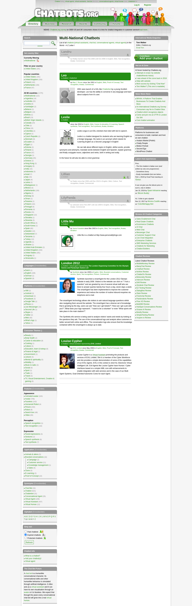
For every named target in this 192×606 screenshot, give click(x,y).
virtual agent (73, 266)
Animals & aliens (32, 454)
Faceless (28, 401)
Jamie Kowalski (78, 228)
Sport (78, 274)
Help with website (143, 81)
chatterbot (131, 1)
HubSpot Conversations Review (149, 307)
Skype (27, 312)
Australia (28, 101)
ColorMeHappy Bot (145, 204)
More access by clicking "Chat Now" (150, 84)
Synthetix (76, 272)
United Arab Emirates (33, 247)
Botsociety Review (143, 277)
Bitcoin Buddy (143, 193)
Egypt (27, 144)
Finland (28, 150)
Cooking (28, 343)
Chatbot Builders (143, 249)
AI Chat (139, 227)
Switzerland (29, 234)
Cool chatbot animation (145, 120)
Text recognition (124, 59)
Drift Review (141, 282)
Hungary (28, 166)
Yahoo (27, 323)
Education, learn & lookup (35, 349)
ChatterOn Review (143, 274)
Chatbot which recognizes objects (149, 112)
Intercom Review (143, 280)
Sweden (28, 231)
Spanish (28, 278)
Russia (28, 212)
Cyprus (28, 134)
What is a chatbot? (32, 556)
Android (28, 293)
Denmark (29, 139)
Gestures (29, 437)
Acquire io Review (143, 318)
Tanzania (28, 236)
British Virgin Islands (33, 120)
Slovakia (28, 217)
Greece (28, 161)
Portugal (28, 207)
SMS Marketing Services (146, 243)
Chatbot (57, 1)
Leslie (65, 117)
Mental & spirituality (33, 360)
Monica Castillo (154, 201)
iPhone (28, 304)
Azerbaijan (29, 107)
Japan (27, 180)
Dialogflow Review (143, 291)
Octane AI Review (143, 309)
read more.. (143, 30)
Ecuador (28, 142)
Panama (28, 201)
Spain (27, 228)
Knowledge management (38, 465)
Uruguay (28, 255)
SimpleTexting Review (145, 315)
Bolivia (27, 115)
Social (27, 368)
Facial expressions (32, 434)
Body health (30, 338)
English (110, 59)
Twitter (27, 315)
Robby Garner (78, 59)
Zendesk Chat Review (145, 285)
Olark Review (141, 293)
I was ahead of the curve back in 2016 (151, 78)
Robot (27, 410)
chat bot (89, 1)
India (27, 169)
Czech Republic (31, 136)
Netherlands (30, 85)
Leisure (28, 357)
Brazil (27, 117)
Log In (137, 5)
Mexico (28, 188)
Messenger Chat (143, 232)
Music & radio (30, 365)
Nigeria (28, 193)
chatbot (65, 54)
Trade (27, 373)
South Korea (30, 226)
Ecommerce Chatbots (145, 224)
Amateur (110, 126)
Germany (29, 158)
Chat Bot (28, 488)
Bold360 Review (143, 304)
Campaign (32, 460)
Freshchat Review (143, 296)
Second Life (30, 309)
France (28, 88)
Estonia (28, 147)
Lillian (65, 174)
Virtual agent (30, 561)
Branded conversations (112, 272)
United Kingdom (31, 79)
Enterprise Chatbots (144, 240)
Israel (27, 174)
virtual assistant (75, 344)
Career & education (101, 124)
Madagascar (30, 185)
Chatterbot (106, 89)
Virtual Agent (30, 499)
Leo (64, 75)
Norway (28, 196)
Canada (28, 123)
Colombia (29, 131)
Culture (115, 181)
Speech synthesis (32, 439)
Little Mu (67, 221)
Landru (66, 51)
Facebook (29, 299)
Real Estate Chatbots (144, 222)
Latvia (27, 182)
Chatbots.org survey (58, 30)
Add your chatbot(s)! (33, 558)
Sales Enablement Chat (145, 219)
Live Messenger (31, 307)
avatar (26, 592)
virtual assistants (80, 1)
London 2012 (70, 263)
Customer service (35, 462)
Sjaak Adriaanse (153, 190)
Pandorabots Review (144, 299)
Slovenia (28, 220)
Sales (30, 468)
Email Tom (140, 48)
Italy (26, 177)
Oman (27, 199)
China (27, 128)
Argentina (29, 98)
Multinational (30, 61)
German (28, 276)
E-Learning (114, 124)
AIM (26, 291)
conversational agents (106, 1)
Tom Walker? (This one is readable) (150, 86)
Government (30, 354)
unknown (76, 205)
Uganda (28, 242)
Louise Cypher (71, 341)
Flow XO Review (143, 301)
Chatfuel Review (143, 269)
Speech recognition (33, 423)
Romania (28, 209)
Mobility (28, 362)
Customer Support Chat (145, 235)
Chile (27, 125)
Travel (27, 376)
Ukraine (28, 245)
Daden (75, 181)
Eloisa (138, 180)
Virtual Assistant (99, 355)
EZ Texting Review (143, 288)
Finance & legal (31, 351)
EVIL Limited (77, 348)
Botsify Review (142, 312)
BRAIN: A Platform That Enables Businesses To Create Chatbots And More (150, 101)
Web (115, 59)
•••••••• (40, 46)
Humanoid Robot (32, 404)
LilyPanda (68, 197)
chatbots (70, 43)
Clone (27, 470)
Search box (29, 412)
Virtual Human (31, 504)
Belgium (28, 112)
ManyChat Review (143, 266)
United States (30, 69)
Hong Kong (29, 163)
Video (27, 415)
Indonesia (29, 171)
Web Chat (140, 230)
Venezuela (29, 258)
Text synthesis (96, 126)
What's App (29, 320)
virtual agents (69, 1)
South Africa (30, 223)
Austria (28, 104)
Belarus (28, 109)
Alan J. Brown (78, 82)
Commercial (80, 61)
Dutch (27, 270)
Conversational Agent (33, 496)
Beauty (28, 335)
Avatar (72, 61)
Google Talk (30, 301)
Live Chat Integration (144, 238)
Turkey (28, 239)
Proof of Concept (113, 82)
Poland (28, 82)
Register (147, 5)
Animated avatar (31, 396)
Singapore (29, 215)
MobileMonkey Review (145, 263)
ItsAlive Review (142, 272)
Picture (96, 274)
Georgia (28, 155)
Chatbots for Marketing (145, 246)
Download (29, 296)
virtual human (118, 1)
